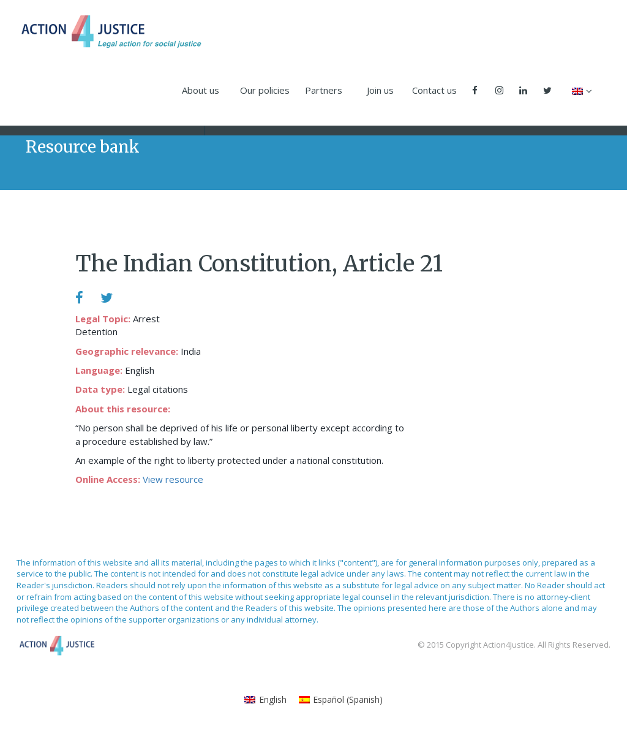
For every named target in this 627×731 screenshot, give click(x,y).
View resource (173, 479)
